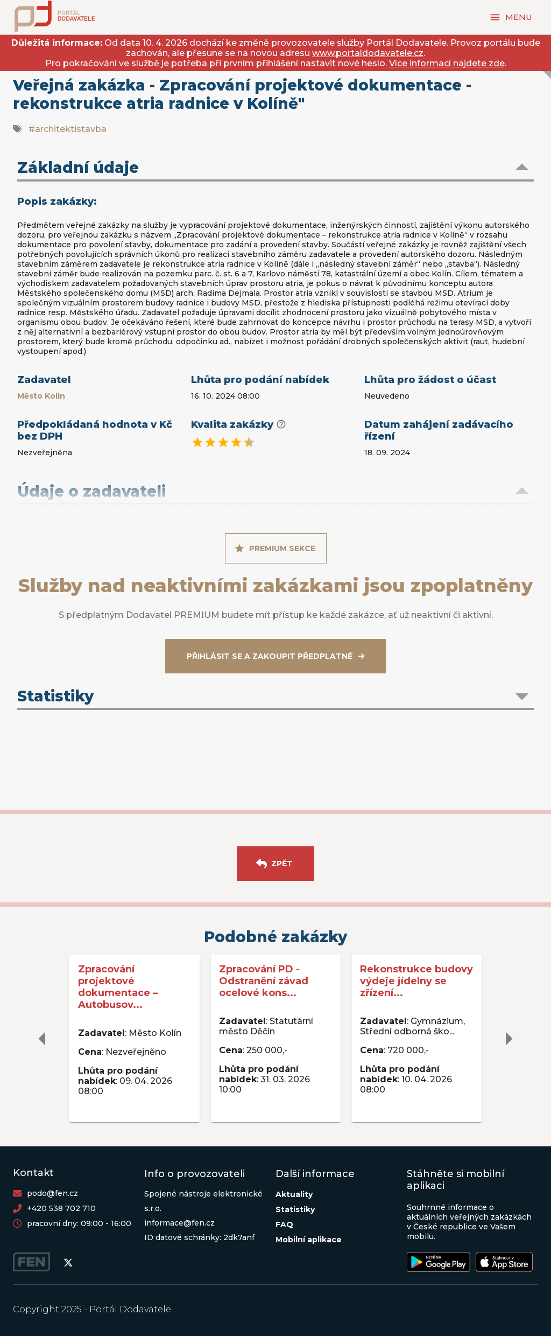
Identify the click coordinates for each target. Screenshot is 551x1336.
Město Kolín (41, 396)
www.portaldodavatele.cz (367, 53)
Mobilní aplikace (309, 1239)
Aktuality (294, 1194)
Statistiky (295, 1209)
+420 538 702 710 (61, 1208)
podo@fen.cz (52, 1193)
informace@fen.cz (179, 1223)
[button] (275, 169)
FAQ (284, 1224)
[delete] (42, 1038)
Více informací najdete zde (447, 63)
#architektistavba (68, 129)
